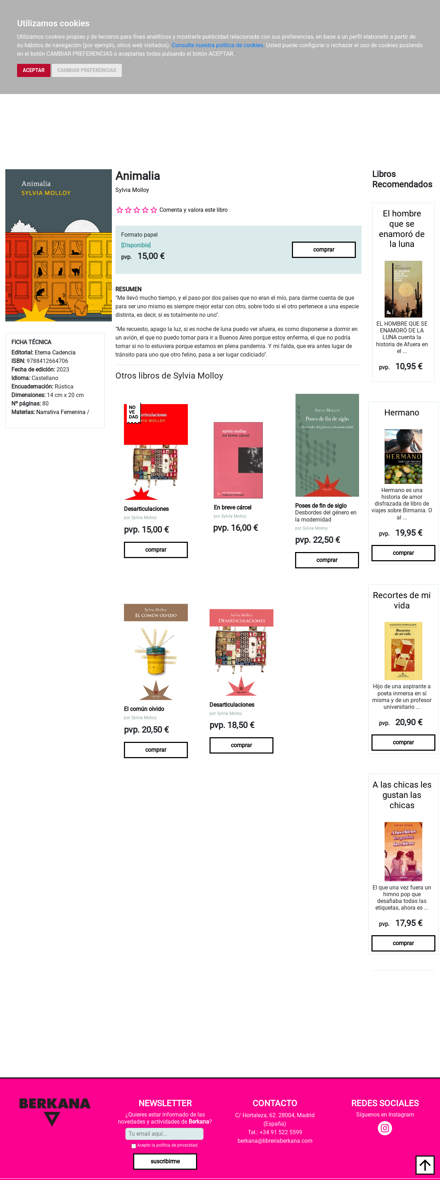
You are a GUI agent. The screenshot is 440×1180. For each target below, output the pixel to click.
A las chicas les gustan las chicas (402, 795)
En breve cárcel (232, 507)
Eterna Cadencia (55, 352)
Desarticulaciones (146, 509)
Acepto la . (168, 1145)
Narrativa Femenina (61, 412)
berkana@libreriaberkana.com (275, 1140)
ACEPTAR (34, 70)
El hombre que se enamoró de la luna (402, 229)
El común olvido (144, 709)
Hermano (401, 413)
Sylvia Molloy (132, 190)
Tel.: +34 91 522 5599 (275, 1132)
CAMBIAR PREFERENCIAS (87, 70)
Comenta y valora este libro (193, 209)
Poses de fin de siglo (321, 505)
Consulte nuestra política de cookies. (218, 45)
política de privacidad (176, 1145)
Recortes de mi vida (402, 600)
